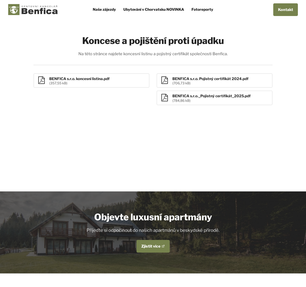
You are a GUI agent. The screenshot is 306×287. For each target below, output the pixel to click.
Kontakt (285, 9)
